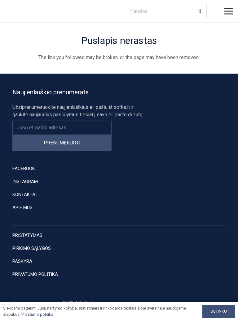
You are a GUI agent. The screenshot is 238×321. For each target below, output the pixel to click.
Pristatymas (27, 235)
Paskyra (22, 261)
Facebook (23, 168)
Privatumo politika (35, 274)
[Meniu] (228, 11)
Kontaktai (24, 194)
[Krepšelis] (213, 11)
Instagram (25, 181)
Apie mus (22, 207)
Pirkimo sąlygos (31, 248)
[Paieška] (166, 11)
